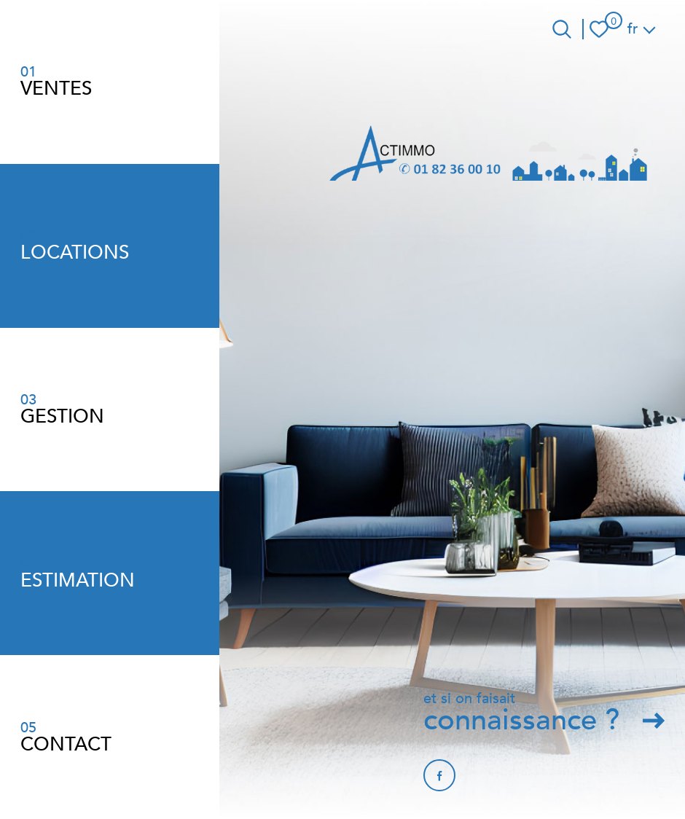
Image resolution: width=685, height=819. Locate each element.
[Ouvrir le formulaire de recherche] (562, 29)
